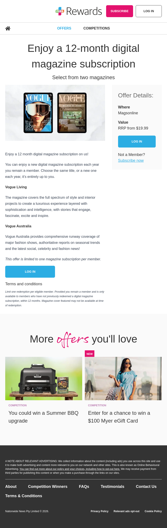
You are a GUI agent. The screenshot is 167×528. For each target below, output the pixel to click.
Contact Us (146, 486)
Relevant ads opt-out (127, 511)
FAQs (84, 486)
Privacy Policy (99, 511)
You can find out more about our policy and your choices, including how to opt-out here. (70, 469)
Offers (64, 28)
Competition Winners (47, 486)
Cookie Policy (153, 511)
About (11, 486)
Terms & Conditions (23, 496)
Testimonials (112, 486)
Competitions (97, 28)
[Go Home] (28, 28)
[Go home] (79, 11)
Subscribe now (131, 160)
